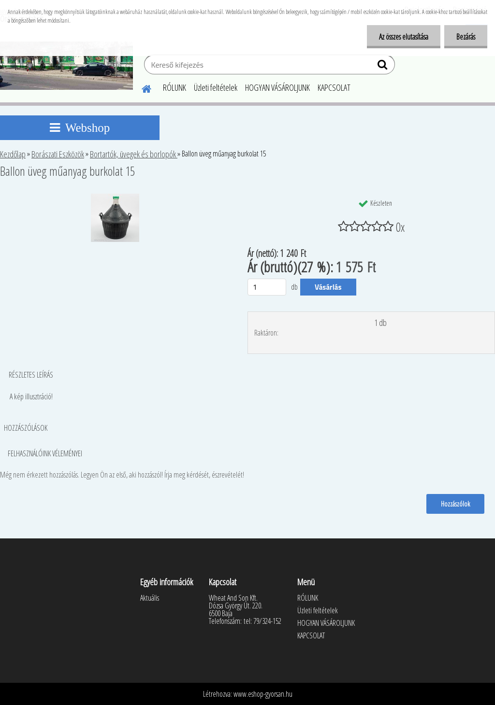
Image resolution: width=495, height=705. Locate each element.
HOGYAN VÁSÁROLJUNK (277, 87)
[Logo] (66, 66)
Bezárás (465, 36)
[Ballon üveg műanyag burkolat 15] (115, 197)
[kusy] (267, 287)
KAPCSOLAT (334, 87)
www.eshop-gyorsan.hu (262, 694)
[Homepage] (140, 87)
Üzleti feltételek (215, 87)
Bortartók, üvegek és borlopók (133, 154)
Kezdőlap (13, 154)
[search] (383, 67)
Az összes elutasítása (403, 36)
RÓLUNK (174, 87)
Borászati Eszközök (57, 154)
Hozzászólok (455, 503)
